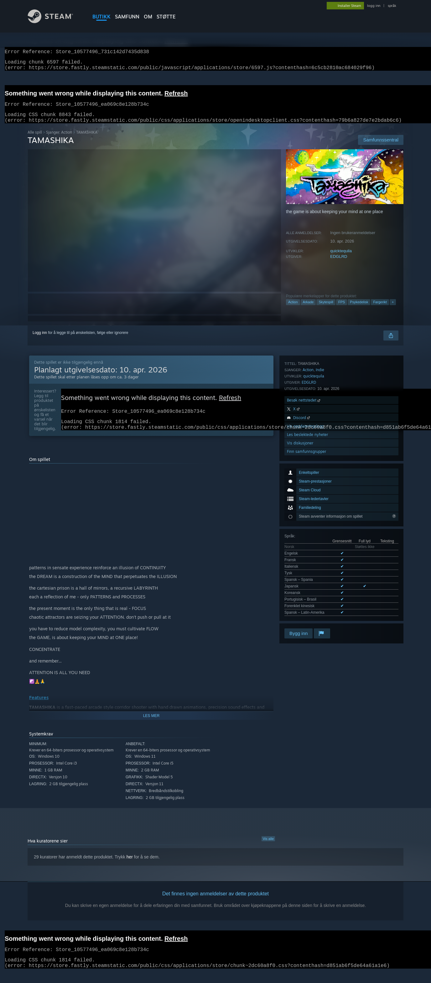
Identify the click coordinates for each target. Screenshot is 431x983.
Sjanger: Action (59, 139)
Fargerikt (380, 309)
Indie (320, 503)
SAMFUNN (127, 16)
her (130, 867)
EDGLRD (338, 264)
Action (293, 309)
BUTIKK (101, 16)
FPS (341, 309)
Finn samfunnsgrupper (306, 585)
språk (392, 5)
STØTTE (166, 16)
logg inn (373, 5)
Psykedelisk (359, 309)
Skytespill (326, 309)
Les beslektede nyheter (307, 568)
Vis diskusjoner (300, 577)
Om (148, 16)
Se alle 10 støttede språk (305, 480)
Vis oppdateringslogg (305, 560)
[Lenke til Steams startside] (55, 21)
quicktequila (341, 258)
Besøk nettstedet (304, 534)
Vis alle (268, 849)
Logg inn (40, 340)
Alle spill (35, 139)
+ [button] (393, 309)
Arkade (308, 309)
